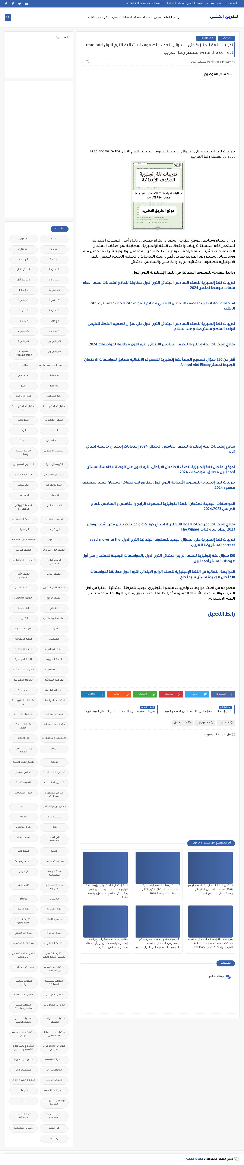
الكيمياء (54, 639)
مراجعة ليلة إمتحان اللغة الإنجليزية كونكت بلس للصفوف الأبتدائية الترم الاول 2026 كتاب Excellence (210, 943)
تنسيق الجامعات (54, 783)
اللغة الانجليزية (54, 649)
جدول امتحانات (23, 793)
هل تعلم (54, 1128)
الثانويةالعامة (54, 485)
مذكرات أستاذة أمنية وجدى (23, 921)
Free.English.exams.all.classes (53, 365)
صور (54, 827)
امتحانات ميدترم (122, 17)
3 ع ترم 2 (23, 311)
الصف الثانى (54, 574)
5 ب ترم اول (206, 38)
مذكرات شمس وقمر (23, 983)
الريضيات (23, 529)
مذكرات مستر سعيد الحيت (23, 1021)
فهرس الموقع (195, 3)
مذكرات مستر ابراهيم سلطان (23, 1007)
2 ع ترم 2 (54, 300)
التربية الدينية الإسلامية (23, 453)
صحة (23, 817)
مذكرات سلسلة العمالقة (54, 983)
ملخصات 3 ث (54, 1080)
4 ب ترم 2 (54, 331)
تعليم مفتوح (23, 772)
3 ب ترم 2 (54, 311)
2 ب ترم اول (23, 269)
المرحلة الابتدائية (54, 680)
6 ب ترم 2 (23, 341)
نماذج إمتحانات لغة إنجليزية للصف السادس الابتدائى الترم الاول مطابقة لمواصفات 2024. (161, 345)
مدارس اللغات (54, 919)
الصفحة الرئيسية (227, 3)
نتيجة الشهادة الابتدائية (23, 1116)
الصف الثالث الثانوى (23, 560)
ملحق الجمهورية (23, 1060)
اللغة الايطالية (23, 649)
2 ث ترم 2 (54, 280)
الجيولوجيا (23, 495)
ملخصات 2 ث (23, 1070)
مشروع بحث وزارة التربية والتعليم (23, 1048)
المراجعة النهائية (98, 17)
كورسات (54, 899)
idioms (54, 386)
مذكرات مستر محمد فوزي (23, 1034)
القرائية (54, 629)
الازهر (23, 430)
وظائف (54, 1138)
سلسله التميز (54, 817)
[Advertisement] (158, 116)
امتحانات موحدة (54, 714)
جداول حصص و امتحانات (54, 795)
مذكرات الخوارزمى (54, 943)
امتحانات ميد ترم (23, 714)
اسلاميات (23, 420)
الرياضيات (54, 529)
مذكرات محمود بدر (54, 1005)
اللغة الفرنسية (23, 659)
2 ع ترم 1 (23, 290)
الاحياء (54, 430)
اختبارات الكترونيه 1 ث (23, 408)
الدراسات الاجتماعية (23, 519)
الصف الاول (54, 540)
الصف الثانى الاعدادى (23, 576)
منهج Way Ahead (54, 1090)
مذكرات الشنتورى (23, 943)
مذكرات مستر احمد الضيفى (54, 1021)
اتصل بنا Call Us (175, 3)
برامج (54, 748)
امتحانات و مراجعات (54, 738)
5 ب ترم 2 (23, 331)
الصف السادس (23, 598)
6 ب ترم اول (182, 722)
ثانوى (137, 17)
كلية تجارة (23, 885)
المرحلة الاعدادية (23, 680)
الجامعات (23, 485)
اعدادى (147, 17)
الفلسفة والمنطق (54, 618)
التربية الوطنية (54, 464)
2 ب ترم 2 (54, 269)
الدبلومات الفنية (54, 519)
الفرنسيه (23, 608)
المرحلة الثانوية (54, 690)
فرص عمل (23, 837)
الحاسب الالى (54, 505)
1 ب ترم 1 (54, 239)
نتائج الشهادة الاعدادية (54, 1116)
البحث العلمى (54, 440)
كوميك (23, 899)
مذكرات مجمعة (23, 995)
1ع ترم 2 (23, 259)
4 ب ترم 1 (226, 38)
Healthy (23, 365)
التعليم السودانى (54, 475)
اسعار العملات (54, 420)
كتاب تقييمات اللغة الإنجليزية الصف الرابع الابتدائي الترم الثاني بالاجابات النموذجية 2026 (161, 889)
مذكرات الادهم (23, 933)
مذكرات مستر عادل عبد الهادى (54, 1034)
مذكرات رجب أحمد (23, 967)
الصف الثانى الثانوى (54, 588)
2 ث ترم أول (23, 280)
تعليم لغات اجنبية (23, 762)
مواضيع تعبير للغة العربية (54, 1103)
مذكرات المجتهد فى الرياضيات (23, 956)
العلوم (54, 608)
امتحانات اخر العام (54, 700)
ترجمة (54, 762)
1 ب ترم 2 (23, 239)
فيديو (54, 851)
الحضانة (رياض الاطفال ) (23, 507)
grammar (23, 376)
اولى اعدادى (23, 738)
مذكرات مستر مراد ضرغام (54, 1048)
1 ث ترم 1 (54, 249)
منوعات (23, 1090)
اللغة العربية (54, 659)
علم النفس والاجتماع (54, 839)
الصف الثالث (23, 550)
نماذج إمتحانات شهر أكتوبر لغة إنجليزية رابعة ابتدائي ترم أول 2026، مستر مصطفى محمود (106, 943)
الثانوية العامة (23, 475)
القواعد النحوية (23, 629)
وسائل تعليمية (23, 1128)
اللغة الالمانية (23, 639)
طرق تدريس (23, 827)
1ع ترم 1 (54, 259)
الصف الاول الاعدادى (23, 540)
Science (54, 376)
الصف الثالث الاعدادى (54, 562)
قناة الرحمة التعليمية (54, 873)
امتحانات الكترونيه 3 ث (23, 702)
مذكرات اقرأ (54, 933)
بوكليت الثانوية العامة (23, 750)
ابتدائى (158, 17)
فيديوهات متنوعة (54, 861)
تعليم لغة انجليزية (54, 772)
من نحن (210, 3)
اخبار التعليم (54, 396)
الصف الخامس (23, 588)
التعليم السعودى (23, 464)
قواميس (23, 871)
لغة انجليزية (54, 909)
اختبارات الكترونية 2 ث (54, 408)
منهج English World (23, 1080)
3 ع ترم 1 (54, 321)
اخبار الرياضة (23, 396)
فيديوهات (23, 851)
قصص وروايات (23, 861)
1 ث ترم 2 (23, 249)
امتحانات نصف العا (54, 724)
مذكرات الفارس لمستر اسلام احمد (54, 956)
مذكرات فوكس (54, 995)
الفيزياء (23, 618)
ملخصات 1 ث (54, 1070)
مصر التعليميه (54, 1060)
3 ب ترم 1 (23, 300)
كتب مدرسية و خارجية (54, 887)
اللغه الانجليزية (54, 670)
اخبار (23, 386)
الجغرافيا (54, 495)
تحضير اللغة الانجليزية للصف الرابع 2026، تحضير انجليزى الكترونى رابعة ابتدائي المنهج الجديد (210, 889)
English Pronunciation (23, 354)
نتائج (23, 1101)
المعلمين (23, 690)
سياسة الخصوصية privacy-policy (145, 3)
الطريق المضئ (225, 17)
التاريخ (23, 440)
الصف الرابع (54, 598)
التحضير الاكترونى (54, 451)
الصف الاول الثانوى (54, 550)
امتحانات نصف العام (23, 726)
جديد (23, 806)
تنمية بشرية (23, 783)
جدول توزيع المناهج (54, 806)
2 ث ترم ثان (54, 290)
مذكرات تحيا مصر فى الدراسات (54, 969)
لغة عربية (23, 909)
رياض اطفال (172, 17)
